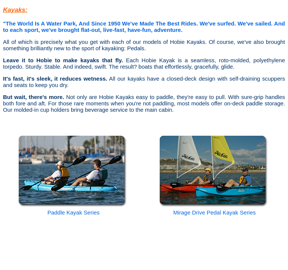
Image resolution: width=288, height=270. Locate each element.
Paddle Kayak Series (73, 212)
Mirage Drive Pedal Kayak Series (214, 212)
